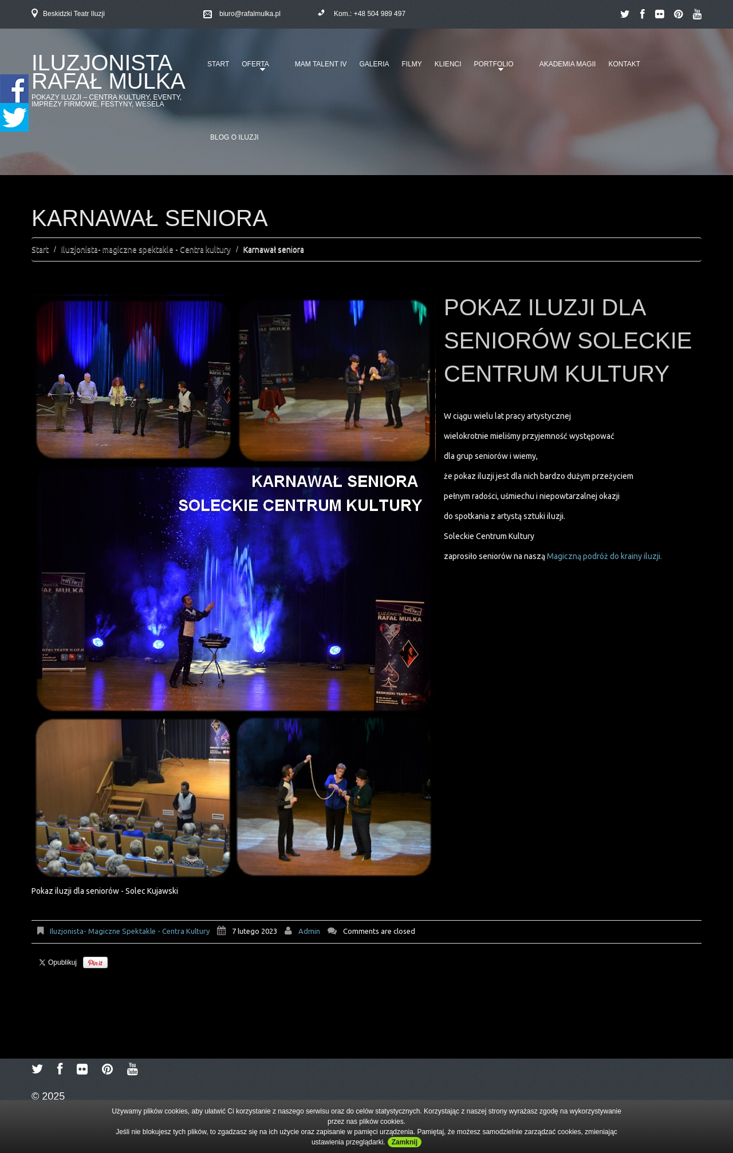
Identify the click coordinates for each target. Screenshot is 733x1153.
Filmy (412, 64)
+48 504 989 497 (379, 14)
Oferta (253, 68)
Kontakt (624, 64)
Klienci (448, 64)
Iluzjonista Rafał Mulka (108, 71)
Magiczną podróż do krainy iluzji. (603, 556)
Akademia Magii (567, 64)
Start (218, 64)
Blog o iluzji (234, 137)
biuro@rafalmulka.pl (250, 14)
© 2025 (48, 1096)
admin (309, 931)
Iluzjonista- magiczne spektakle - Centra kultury (146, 249)
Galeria (374, 64)
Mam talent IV (321, 64)
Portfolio (492, 68)
